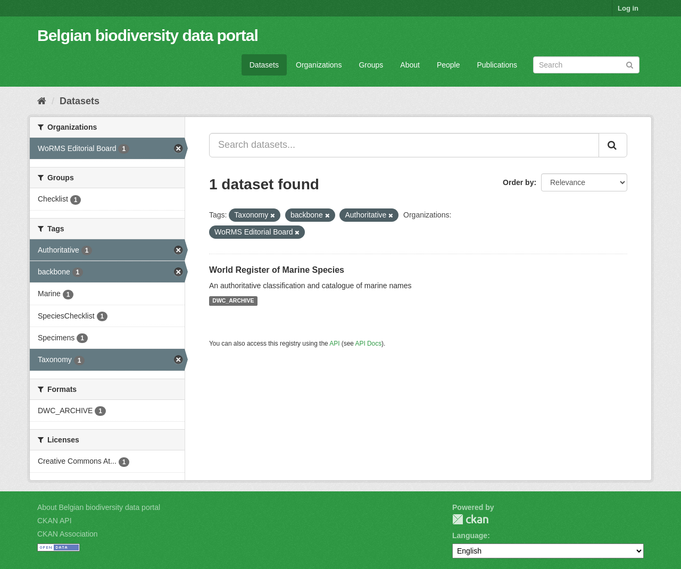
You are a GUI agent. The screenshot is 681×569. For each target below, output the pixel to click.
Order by (518, 182)
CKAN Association (67, 534)
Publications (497, 65)
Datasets (264, 65)
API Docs (368, 343)
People (448, 65)
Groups (371, 65)
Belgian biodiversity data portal (147, 35)
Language (469, 535)
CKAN (470, 519)
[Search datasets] (586, 64)
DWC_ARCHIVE (233, 301)
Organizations (319, 65)
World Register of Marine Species (276, 269)
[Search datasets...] (404, 145)
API (334, 343)
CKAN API (54, 520)
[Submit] (629, 64)
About (410, 65)
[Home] (41, 101)
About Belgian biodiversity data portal (98, 507)
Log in (628, 8)
